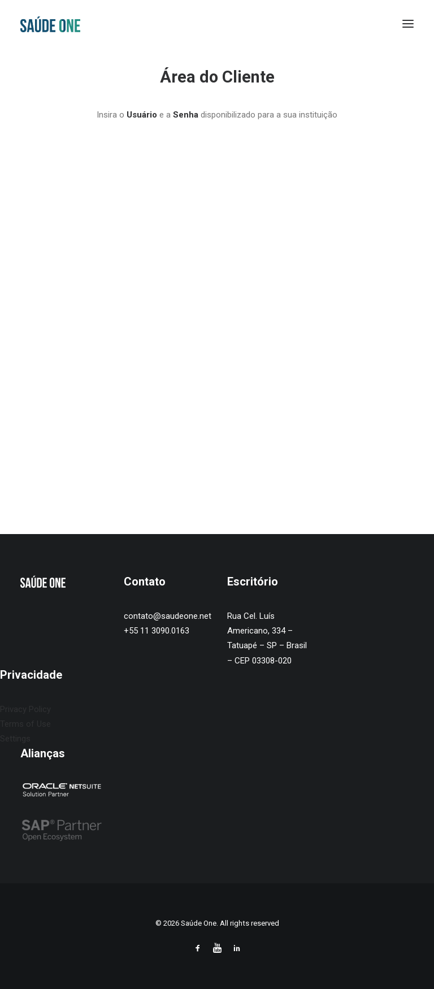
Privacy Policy (25, 709)
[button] (408, 23)
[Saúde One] (50, 23)
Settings (15, 739)
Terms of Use (25, 724)
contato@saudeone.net (167, 616)
